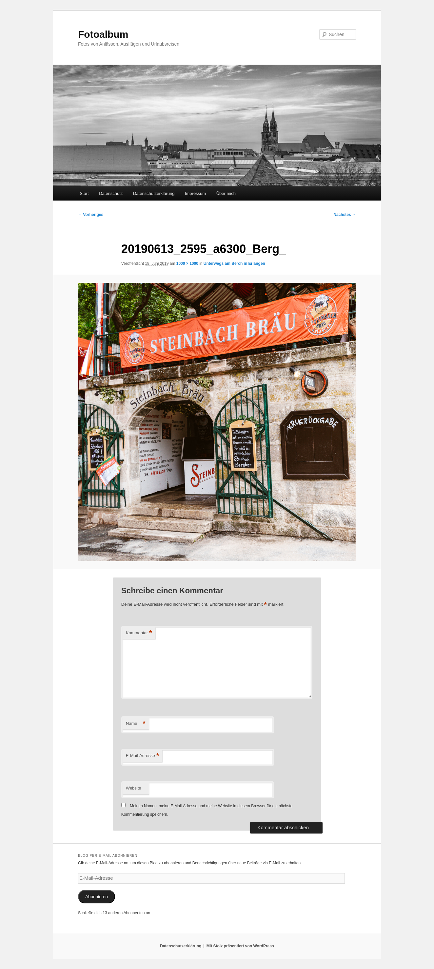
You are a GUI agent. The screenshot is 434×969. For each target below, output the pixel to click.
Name (136, 723)
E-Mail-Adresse (142, 756)
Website (133, 788)
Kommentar (139, 633)
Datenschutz (111, 193)
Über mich (226, 193)
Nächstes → (344, 214)
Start (84, 193)
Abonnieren (96, 896)
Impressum (195, 193)
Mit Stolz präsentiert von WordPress (240, 946)
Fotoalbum (103, 34)
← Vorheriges (90, 214)
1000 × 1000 (187, 263)
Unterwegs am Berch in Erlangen (234, 263)
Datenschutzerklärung (153, 193)
